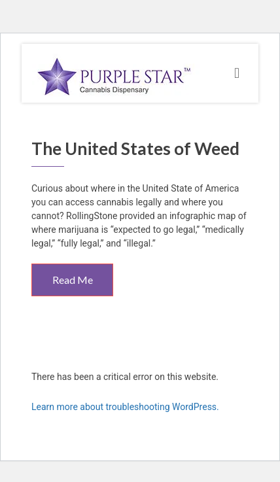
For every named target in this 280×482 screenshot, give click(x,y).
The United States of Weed (135, 148)
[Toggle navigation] (237, 73)
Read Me (72, 279)
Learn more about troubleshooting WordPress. (125, 407)
